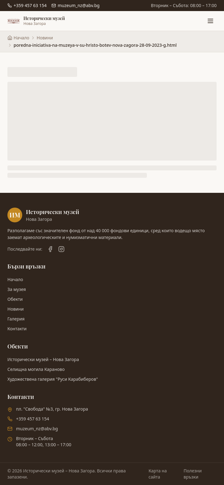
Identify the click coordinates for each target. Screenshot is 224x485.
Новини (45, 38)
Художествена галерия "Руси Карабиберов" (52, 379)
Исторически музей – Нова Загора (43, 359)
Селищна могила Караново (36, 369)
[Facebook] (50, 249)
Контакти (17, 329)
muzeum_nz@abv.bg (37, 428)
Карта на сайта (157, 474)
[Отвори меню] (210, 21)
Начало (15, 279)
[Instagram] (61, 249)
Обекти (15, 299)
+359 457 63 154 (32, 419)
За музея (16, 289)
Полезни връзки (193, 474)
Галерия (16, 319)
